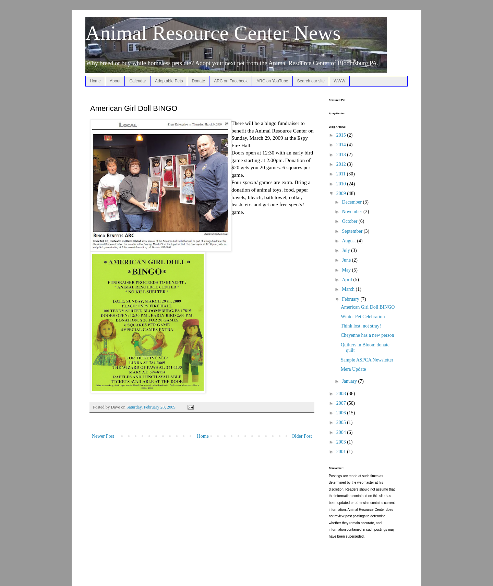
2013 (341, 154)
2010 (341, 183)
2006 (341, 412)
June (347, 260)
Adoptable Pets (169, 81)
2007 (341, 403)
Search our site (311, 81)
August (349, 240)
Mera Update (353, 369)
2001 (341, 451)
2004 (341, 432)
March (349, 289)
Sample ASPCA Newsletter (367, 360)
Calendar (137, 81)
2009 (341, 193)
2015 (341, 135)
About (115, 81)
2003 (341, 442)
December (352, 202)
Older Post (302, 436)
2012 (341, 164)
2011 (341, 173)
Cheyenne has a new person (367, 335)
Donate (198, 81)
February (351, 299)
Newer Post (103, 436)
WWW (339, 81)
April (347, 279)
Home (95, 81)
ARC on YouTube (272, 81)
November (352, 211)
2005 (341, 422)
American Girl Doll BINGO (368, 307)
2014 (341, 144)
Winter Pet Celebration (363, 316)
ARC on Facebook (231, 81)
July (346, 250)
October (350, 221)
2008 (341, 393)
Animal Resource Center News (213, 33)
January (350, 381)
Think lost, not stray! (361, 326)
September (352, 231)
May (347, 270)
